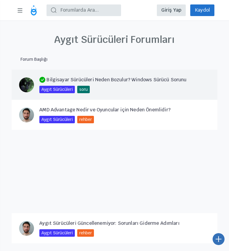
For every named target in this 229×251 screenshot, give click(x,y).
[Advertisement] (114, 171)
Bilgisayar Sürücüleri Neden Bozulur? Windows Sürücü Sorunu (112, 80)
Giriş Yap (171, 10)
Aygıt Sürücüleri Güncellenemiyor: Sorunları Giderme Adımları (109, 223)
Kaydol (202, 10)
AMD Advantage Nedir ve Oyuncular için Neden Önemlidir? (105, 110)
